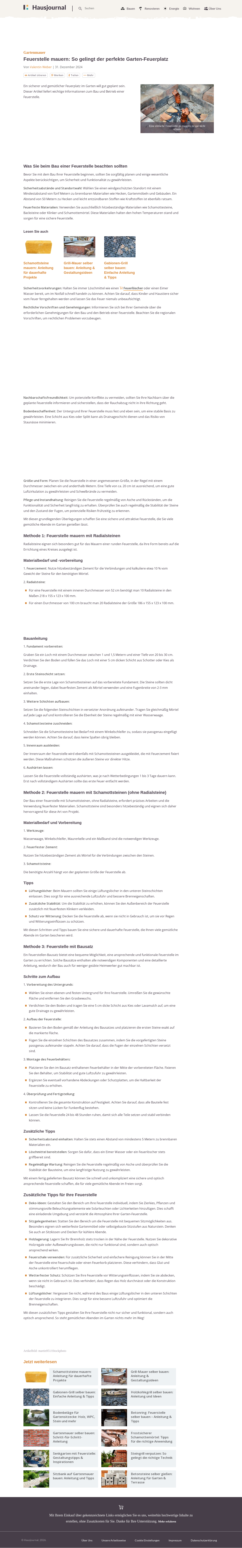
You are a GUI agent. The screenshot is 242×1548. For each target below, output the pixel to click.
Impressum (175, 1540)
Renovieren (152, 8)
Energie (174, 8)
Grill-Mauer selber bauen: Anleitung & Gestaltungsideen (79, 268)
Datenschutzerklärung (204, 1540)
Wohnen (194, 8)
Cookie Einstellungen (147, 1540)
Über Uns (215, 8)
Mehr (91, 75)
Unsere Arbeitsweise (114, 1540)
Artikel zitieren (36, 75)
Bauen (131, 8)
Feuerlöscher (133, 288)
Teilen (76, 75)
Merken (59, 75)
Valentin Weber (41, 67)
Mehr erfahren (167, 1521)
